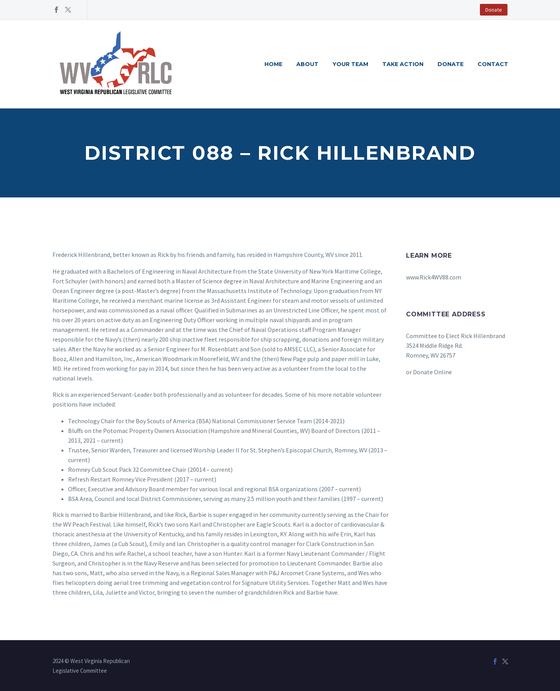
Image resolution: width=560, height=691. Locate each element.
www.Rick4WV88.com (433, 277)
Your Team (350, 64)
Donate (493, 9)
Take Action (403, 64)
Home (273, 64)
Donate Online (432, 372)
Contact (493, 64)
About (307, 64)
